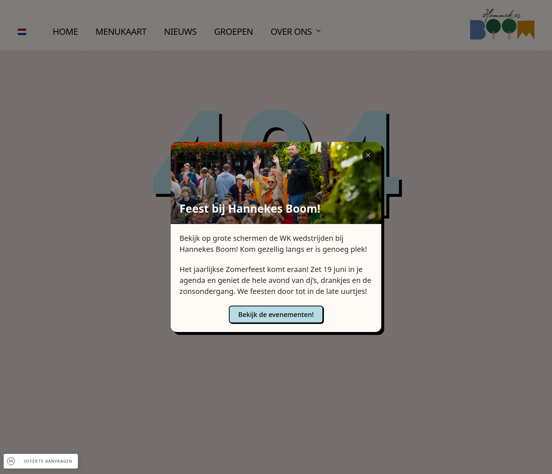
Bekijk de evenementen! (276, 314)
